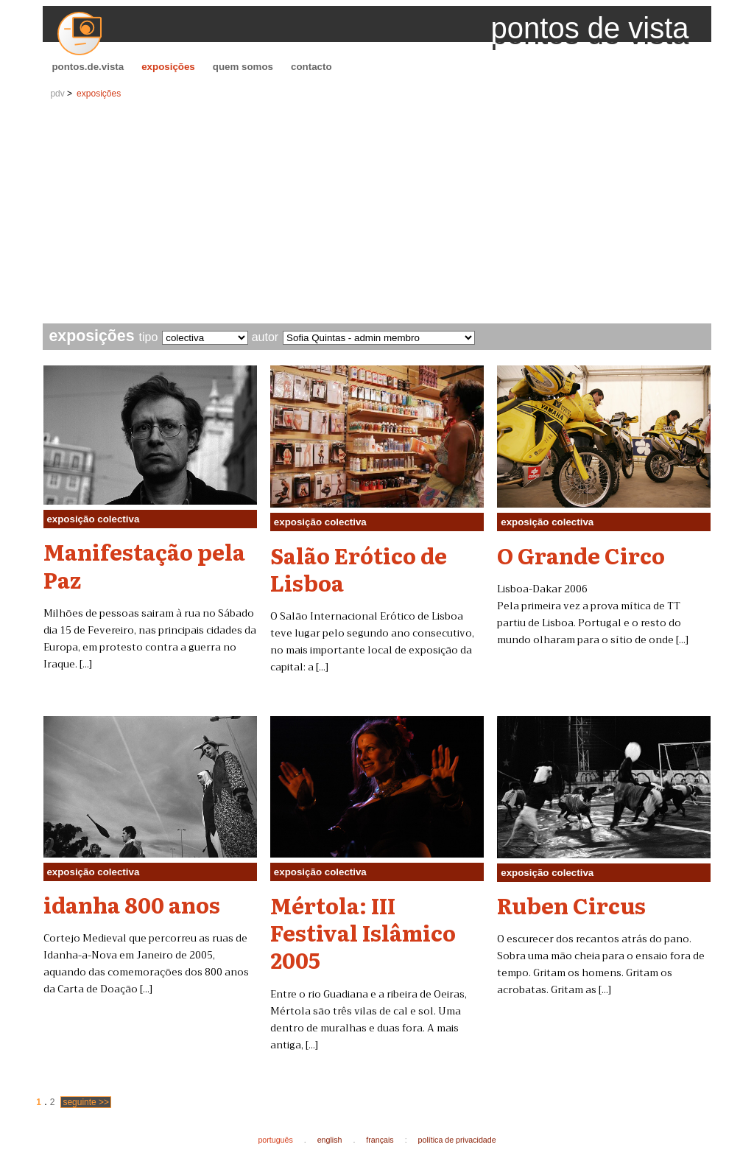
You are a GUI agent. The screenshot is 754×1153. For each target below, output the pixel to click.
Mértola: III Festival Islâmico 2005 (363, 932)
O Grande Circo (581, 555)
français (379, 1139)
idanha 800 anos (131, 904)
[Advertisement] (377, 213)
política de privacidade (457, 1139)
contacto (311, 66)
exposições (168, 66)
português (275, 1139)
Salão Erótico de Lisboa (358, 568)
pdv (57, 93)
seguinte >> (86, 1102)
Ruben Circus (571, 905)
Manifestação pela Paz (144, 565)
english (329, 1139)
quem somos (243, 66)
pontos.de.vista (88, 66)
